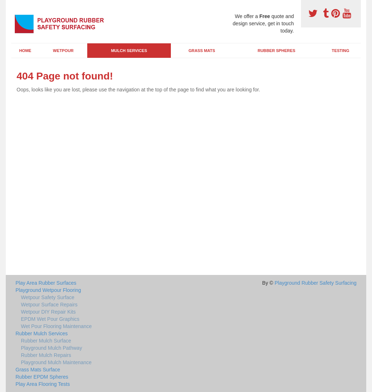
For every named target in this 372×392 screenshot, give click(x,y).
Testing (340, 50)
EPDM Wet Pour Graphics (50, 319)
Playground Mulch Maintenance (56, 362)
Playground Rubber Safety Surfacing (315, 283)
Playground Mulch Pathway (51, 348)
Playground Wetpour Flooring (48, 290)
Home (25, 50)
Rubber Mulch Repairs (46, 355)
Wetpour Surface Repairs (49, 304)
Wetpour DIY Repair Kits (48, 312)
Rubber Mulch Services (41, 333)
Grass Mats (202, 50)
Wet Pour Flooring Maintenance (56, 326)
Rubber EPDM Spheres (41, 377)
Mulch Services (129, 50)
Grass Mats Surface (37, 369)
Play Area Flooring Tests (42, 384)
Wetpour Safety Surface (47, 297)
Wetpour (63, 50)
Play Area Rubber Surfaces (45, 283)
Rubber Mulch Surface (46, 341)
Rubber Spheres (276, 50)
